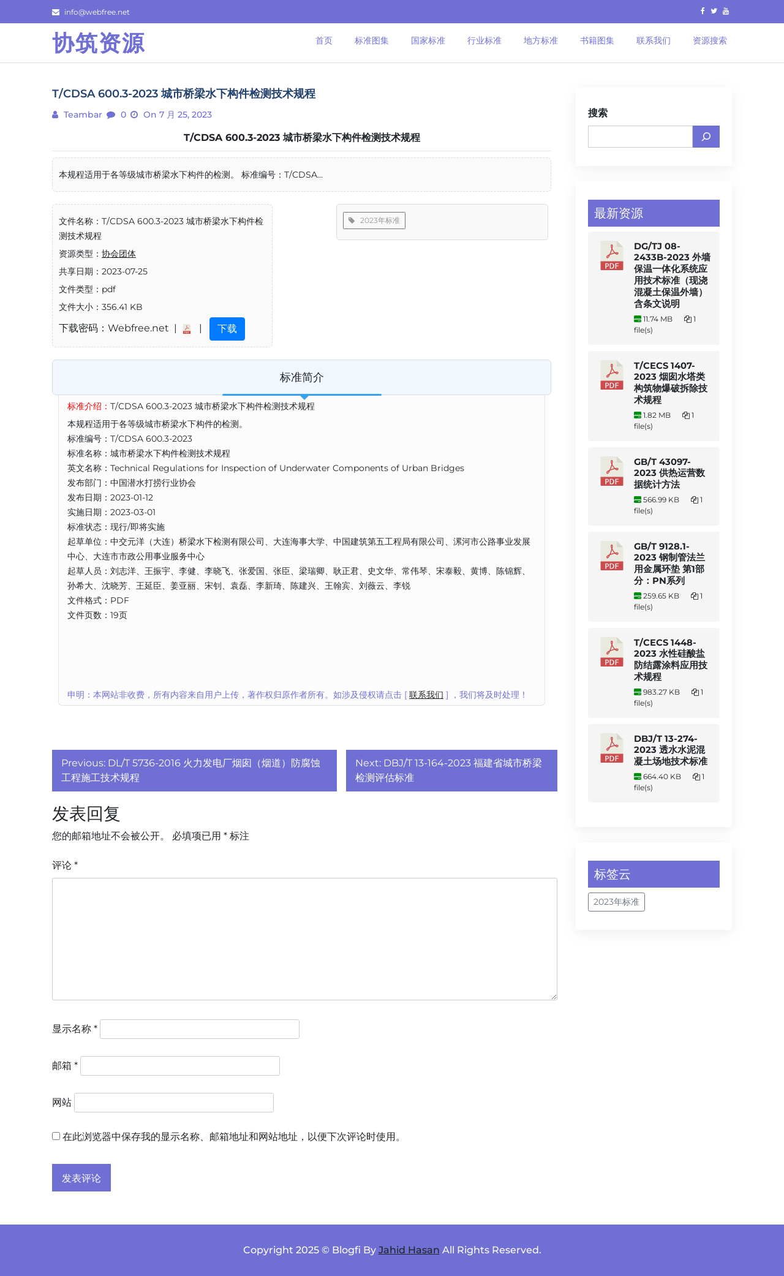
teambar (81, 114)
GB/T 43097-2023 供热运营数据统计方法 (669, 473)
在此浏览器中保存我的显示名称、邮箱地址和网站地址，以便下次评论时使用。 (233, 1136)
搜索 (598, 113)
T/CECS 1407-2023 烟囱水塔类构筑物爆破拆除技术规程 (670, 383)
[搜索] (706, 137)
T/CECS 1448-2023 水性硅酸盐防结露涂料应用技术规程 (670, 659)
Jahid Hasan (409, 1250)
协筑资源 (98, 42)
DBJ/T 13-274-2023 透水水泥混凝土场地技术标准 (670, 750)
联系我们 (426, 694)
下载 (227, 328)
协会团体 (119, 253)
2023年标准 (374, 220)
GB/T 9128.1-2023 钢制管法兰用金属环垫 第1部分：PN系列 (669, 563)
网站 (62, 1102)
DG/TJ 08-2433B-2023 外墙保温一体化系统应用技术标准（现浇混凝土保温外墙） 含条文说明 (672, 275)
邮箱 (65, 1065)
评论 (65, 865)
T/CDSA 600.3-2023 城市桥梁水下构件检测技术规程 (302, 137)
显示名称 (74, 1029)
